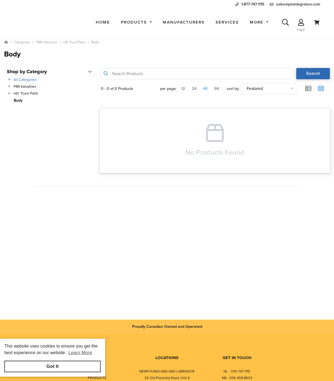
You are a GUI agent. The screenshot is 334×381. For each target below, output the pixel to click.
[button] (136, 22)
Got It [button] (53, 366)
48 (205, 89)
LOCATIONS (166, 358)
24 (194, 89)
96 (216, 89)
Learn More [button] (80, 352)
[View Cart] (316, 22)
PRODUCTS (97, 377)
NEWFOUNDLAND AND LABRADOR (166, 371)
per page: (168, 89)
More (257, 22)
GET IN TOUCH (237, 358)
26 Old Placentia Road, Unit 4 (167, 377)
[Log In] (301, 22)
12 (183, 89)
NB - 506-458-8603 (237, 377)
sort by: (233, 89)
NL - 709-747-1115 (236, 371)
